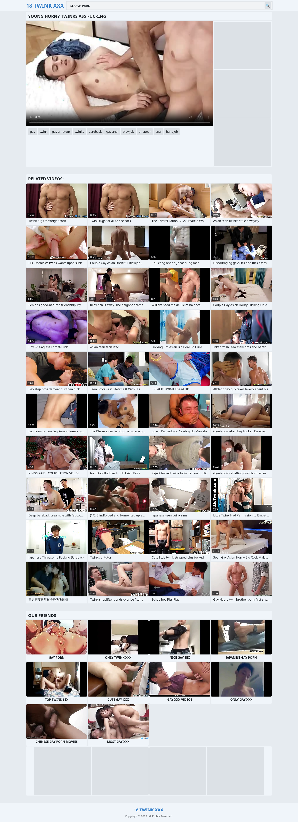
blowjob (128, 131)
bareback (95, 131)
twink (44, 131)
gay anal (112, 131)
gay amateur (61, 131)
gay (32, 131)
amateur (145, 131)
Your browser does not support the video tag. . (119, 73)
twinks (79, 131)
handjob (172, 131)
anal (158, 131)
